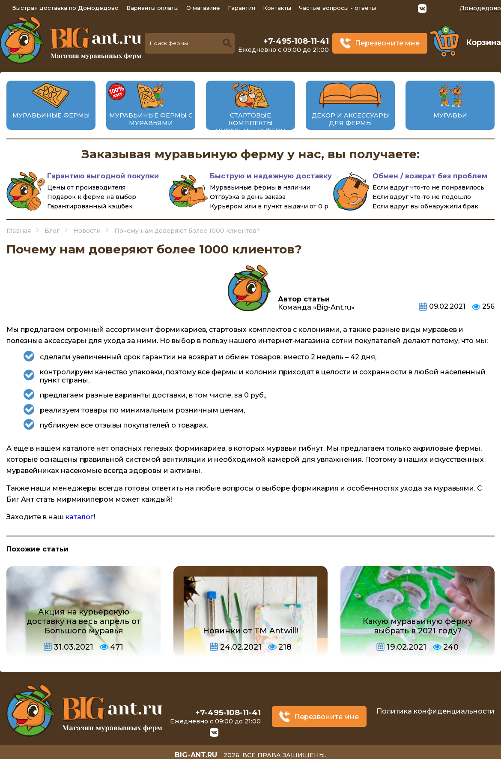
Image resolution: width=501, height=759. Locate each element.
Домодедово (480, 8)
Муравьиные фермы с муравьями (151, 119)
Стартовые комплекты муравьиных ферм (250, 123)
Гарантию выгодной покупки (103, 176)
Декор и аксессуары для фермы (350, 119)
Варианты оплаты (152, 7)
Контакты (277, 7)
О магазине (203, 7)
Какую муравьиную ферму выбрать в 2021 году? (417, 626)
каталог (79, 517)
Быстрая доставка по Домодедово (65, 7)
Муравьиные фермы (51, 115)
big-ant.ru (195, 750)
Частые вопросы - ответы (337, 7)
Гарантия (241, 7)
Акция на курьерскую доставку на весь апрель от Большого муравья (84, 621)
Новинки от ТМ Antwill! (250, 631)
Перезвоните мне (387, 43)
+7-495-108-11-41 (296, 41)
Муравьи (450, 115)
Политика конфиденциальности (435, 709)
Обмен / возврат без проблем (430, 176)
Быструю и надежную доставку (271, 176)
